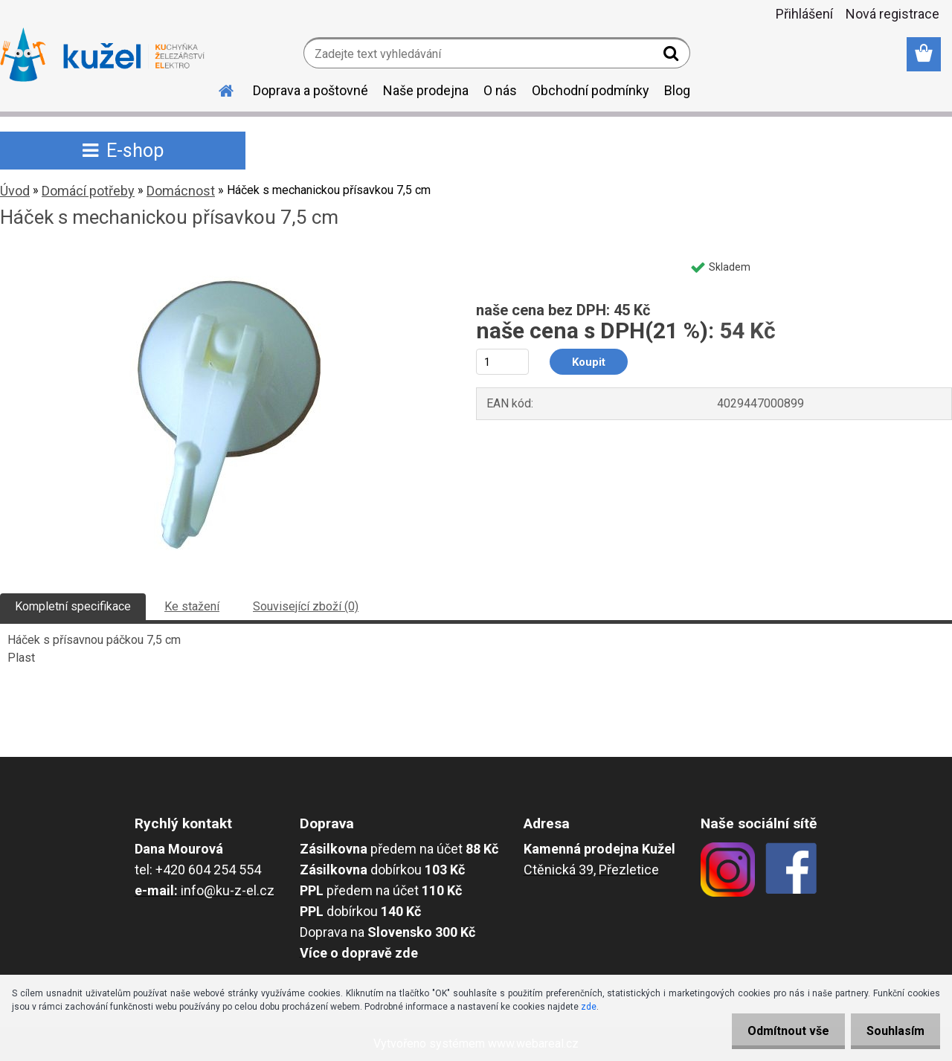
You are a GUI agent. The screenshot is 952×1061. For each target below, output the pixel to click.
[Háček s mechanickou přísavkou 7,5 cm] (221, 258)
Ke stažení (191, 606)
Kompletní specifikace (73, 606)
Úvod (15, 191)
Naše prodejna (426, 90)
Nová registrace (892, 14)
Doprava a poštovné (310, 90)
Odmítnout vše (779, 1031)
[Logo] (102, 55)
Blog (677, 90)
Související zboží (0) (305, 606)
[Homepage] (217, 88)
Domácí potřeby (88, 191)
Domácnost (181, 191)
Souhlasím (892, 1031)
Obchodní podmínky (590, 90)
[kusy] (502, 362)
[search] (672, 56)
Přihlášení (804, 14)
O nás (500, 90)
